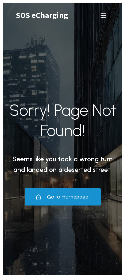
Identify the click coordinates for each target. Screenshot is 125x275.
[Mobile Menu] (103, 15)
